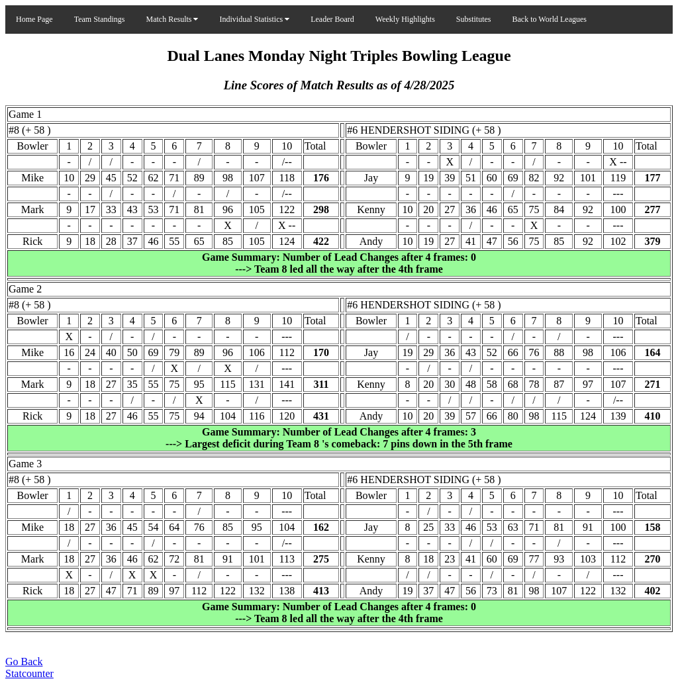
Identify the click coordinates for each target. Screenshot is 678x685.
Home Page (34, 19)
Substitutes (473, 19)
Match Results (172, 19)
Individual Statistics (254, 19)
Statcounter (29, 673)
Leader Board (332, 19)
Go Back (23, 661)
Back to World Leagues (549, 19)
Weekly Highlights (405, 19)
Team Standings (99, 19)
